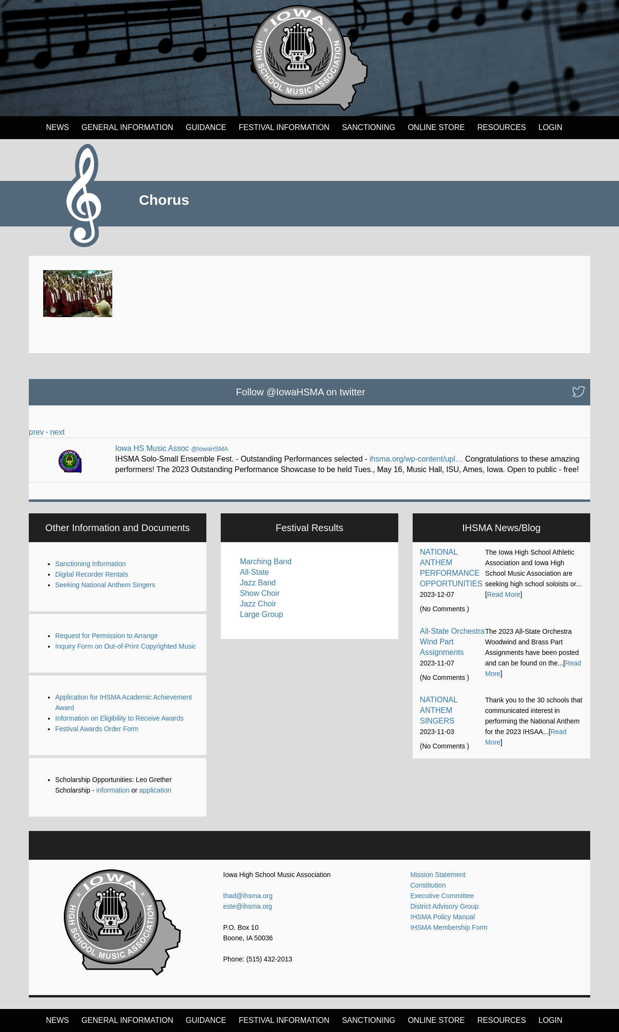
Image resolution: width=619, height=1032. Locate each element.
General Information (127, 127)
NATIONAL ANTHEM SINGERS (438, 710)
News (57, 127)
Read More (503, 594)
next (57, 432)
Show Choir (260, 593)
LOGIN (550, 127)
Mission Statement (437, 874)
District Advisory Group (444, 906)
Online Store (436, 127)
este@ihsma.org (247, 906)
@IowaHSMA (209, 448)
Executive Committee (442, 896)
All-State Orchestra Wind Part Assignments (452, 641)
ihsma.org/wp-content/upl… (416, 459)
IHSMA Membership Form (449, 927)
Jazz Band (258, 583)
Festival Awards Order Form (97, 729)
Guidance (206, 127)
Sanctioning (368, 127)
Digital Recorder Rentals (91, 574)
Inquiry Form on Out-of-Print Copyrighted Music (125, 646)
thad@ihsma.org (248, 896)
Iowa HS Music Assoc (152, 448)
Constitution (428, 885)
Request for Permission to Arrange (106, 636)
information (113, 790)
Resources (501, 127)
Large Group (261, 614)
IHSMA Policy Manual (442, 917)
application (155, 790)
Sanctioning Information (90, 564)
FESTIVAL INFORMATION (284, 127)
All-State (254, 572)
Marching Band (266, 562)
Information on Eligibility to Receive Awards (119, 718)
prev (36, 432)
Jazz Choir (258, 604)
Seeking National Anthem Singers (105, 585)
